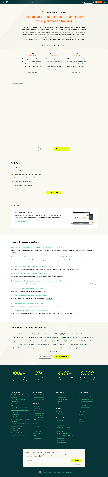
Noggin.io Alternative (61, 442)
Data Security (38, 433)
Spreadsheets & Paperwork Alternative (65, 435)
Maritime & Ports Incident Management (20, 423)
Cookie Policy (60, 472)
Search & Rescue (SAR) (16, 426)
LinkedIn (81, 417)
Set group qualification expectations (25, 178)
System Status (38, 429)
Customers (38, 2)
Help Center (38, 406)
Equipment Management (63, 404)
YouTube (81, 414)
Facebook (81, 423)
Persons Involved (18, 337)
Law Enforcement (15, 421)
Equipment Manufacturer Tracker (39, 341)
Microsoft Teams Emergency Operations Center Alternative (63, 428)
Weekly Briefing (67, 348)
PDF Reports (53, 351)
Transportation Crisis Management (19, 432)
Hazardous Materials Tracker (23, 348)
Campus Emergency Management (18, 399)
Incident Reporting (62, 397)
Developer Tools (39, 417)
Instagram (81, 421)
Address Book (87, 334)
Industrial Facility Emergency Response (20, 419)
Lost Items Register (43, 344)
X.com (80, 419)
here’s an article (17, 306)
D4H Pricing (60, 413)
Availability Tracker (22, 334)
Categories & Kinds (40, 348)
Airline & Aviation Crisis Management (19, 394)
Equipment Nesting (20, 341)
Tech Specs (57, 45)
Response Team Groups (70, 337)
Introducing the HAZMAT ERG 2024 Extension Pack (88, 395)
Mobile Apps (38, 431)
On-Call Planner (57, 341)
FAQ (63, 45)
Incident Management (63, 394)
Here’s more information (55, 313)
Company (53, 2)
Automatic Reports (71, 341)
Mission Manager (60, 425)
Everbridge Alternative (61, 422)
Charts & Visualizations (52, 337)
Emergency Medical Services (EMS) (19, 407)
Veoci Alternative (60, 438)
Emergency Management (41, 399)
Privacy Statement (78, 464)
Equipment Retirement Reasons (84, 348)
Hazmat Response (15, 414)
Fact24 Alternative (61, 420)
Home (13, 2)
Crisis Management (39, 397)
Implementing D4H (39, 413)
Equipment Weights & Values (70, 334)
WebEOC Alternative (61, 440)
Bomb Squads (14, 397)
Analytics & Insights (52, 334)
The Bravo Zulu (38, 410)
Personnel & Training (63, 399)
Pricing (31, 2)
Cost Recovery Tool (86, 341)
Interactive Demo (47, 45)
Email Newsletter (39, 419)
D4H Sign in (37, 426)
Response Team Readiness (41, 394)
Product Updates (39, 415)
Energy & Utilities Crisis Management (19, 410)
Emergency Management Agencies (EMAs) (19, 404)
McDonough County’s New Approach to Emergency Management (87, 401)
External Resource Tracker (34, 337)
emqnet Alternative (61, 431)
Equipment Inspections (87, 337)
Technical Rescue (15, 430)
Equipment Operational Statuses (77, 344)
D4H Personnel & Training (58, 306)
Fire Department (14, 412)
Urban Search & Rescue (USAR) (18, 435)
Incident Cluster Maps (27, 344)
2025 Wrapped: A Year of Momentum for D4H (87, 406)
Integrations (38, 435)
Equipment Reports (37, 334)
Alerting (60, 401)
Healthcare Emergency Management (19, 417)
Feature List (38, 438)
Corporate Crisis (15, 401)
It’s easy (15, 291)
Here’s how (49, 298)
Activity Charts (54, 348)
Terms (45, 472)
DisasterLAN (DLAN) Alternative (64, 433)
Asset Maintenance (58, 344)
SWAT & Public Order (16, 428)
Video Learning (38, 408)
